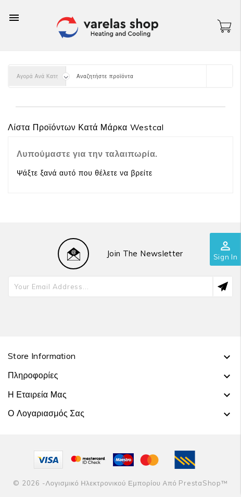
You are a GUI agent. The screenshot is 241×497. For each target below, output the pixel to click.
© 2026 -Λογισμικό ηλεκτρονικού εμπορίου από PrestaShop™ (120, 483)
